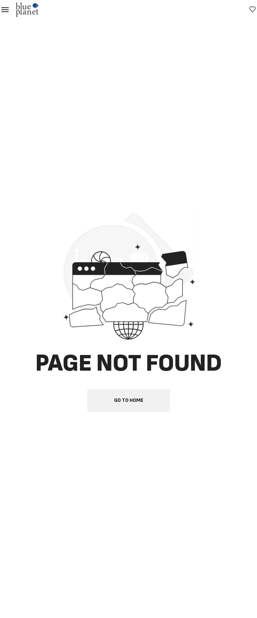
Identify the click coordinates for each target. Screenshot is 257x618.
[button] (5, 10)
